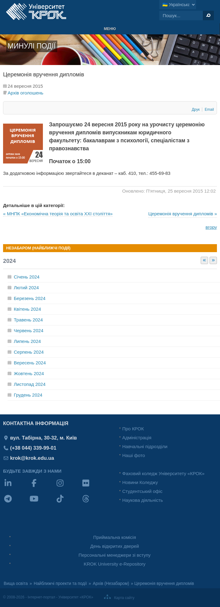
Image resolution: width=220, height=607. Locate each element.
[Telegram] (16, 502)
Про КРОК (133, 428)
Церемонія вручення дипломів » (182, 213)
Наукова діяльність (142, 500)
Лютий (26, 287)
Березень (29, 298)
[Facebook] (42, 487)
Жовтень (29, 373)
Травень (28, 319)
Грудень (28, 395)
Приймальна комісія (114, 537)
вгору (211, 227)
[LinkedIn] (16, 487)
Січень (27, 276)
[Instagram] (68, 487)
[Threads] (94, 502)
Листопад (30, 384)
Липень (27, 341)
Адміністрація (136, 437)
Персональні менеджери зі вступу (114, 555)
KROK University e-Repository (115, 564)
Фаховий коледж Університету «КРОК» (163, 473)
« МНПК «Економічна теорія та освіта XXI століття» (58, 213)
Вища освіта (16, 583)
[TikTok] (68, 502)
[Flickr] (94, 487)
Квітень (27, 309)
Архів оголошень (25, 92)
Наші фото (133, 455)
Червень (28, 330)
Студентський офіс (142, 491)
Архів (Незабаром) (111, 583)
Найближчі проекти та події (60, 583)
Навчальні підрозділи (144, 446)
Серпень (29, 352)
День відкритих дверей (114, 546)
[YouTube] (42, 502)
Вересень (30, 362)
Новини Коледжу (140, 482)
